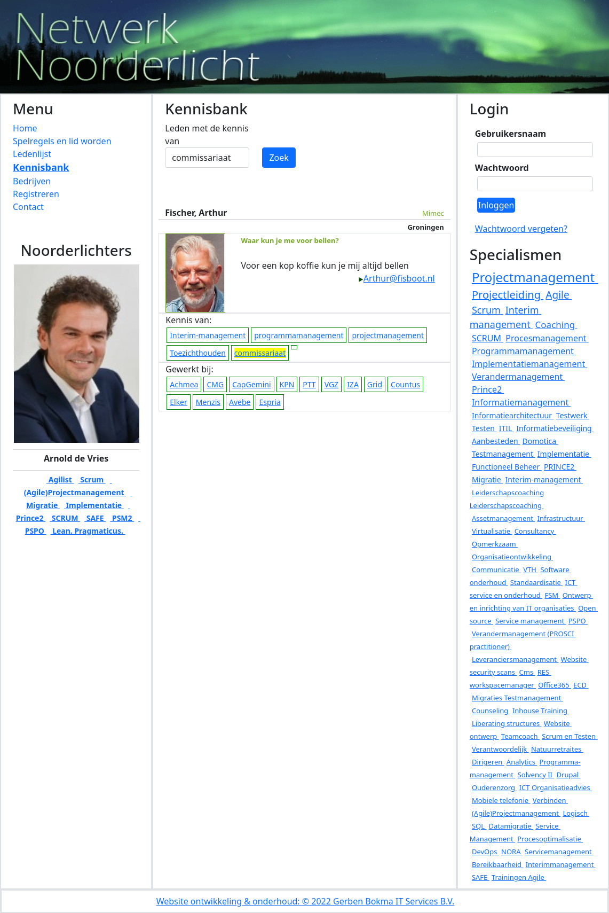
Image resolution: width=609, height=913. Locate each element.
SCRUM (65, 518)
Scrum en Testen (569, 736)
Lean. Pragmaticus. (88, 531)
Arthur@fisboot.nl (396, 278)
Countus (405, 384)
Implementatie (94, 505)
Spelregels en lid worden (62, 141)
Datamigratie (511, 826)
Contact (28, 207)
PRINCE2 (560, 467)
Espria (269, 402)
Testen (484, 428)
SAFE (95, 518)
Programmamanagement (524, 351)
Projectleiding (507, 294)
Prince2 (488, 389)
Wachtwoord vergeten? (521, 229)
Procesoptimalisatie (550, 839)
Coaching (556, 324)
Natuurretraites (557, 749)
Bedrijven (32, 181)
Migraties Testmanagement (517, 698)
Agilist (60, 479)
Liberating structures (507, 723)
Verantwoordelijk (500, 749)
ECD (580, 685)
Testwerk (572, 415)
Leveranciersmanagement (515, 659)
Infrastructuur (561, 518)
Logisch (576, 813)
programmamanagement (298, 335)
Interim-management (208, 335)
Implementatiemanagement (529, 364)
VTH (530, 569)
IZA (353, 384)
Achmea (184, 384)
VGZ (331, 384)
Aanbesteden (496, 441)
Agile (558, 295)
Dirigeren (488, 762)
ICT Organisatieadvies (555, 787)
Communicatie (496, 569)
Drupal (569, 774)
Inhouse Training (540, 710)
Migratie (487, 479)
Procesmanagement (547, 338)
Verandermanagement (518, 377)
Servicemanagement (559, 851)
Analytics (522, 762)
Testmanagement (503, 454)
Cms (527, 672)
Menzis (208, 402)
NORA (512, 851)
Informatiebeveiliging (555, 428)
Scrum (92, 479)
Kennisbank (41, 167)
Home (25, 128)
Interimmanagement (561, 864)
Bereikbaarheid (498, 864)
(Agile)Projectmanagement (516, 813)
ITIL (506, 428)
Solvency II (536, 774)
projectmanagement (388, 335)
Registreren (36, 194)
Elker (178, 402)
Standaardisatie (536, 582)
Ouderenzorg (494, 787)
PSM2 (122, 518)
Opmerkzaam (495, 544)
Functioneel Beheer (507, 467)
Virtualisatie (492, 531)
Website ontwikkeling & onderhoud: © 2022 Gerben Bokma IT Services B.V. (305, 901)
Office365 (554, 685)
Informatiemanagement (521, 402)
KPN (287, 384)
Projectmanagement (535, 277)
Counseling (491, 710)
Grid (374, 384)
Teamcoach (520, 736)
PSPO (578, 621)
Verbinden (550, 800)
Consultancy (535, 531)
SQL (479, 826)
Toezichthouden (198, 353)
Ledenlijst (32, 154)
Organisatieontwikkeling (512, 556)
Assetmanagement (503, 518)
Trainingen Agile (519, 877)
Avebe (239, 402)
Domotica (540, 441)
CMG (215, 384)
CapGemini (251, 384)
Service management (530, 621)
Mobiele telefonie (501, 800)
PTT (309, 384)
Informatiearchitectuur (513, 415)
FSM (552, 595)
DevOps (485, 851)
